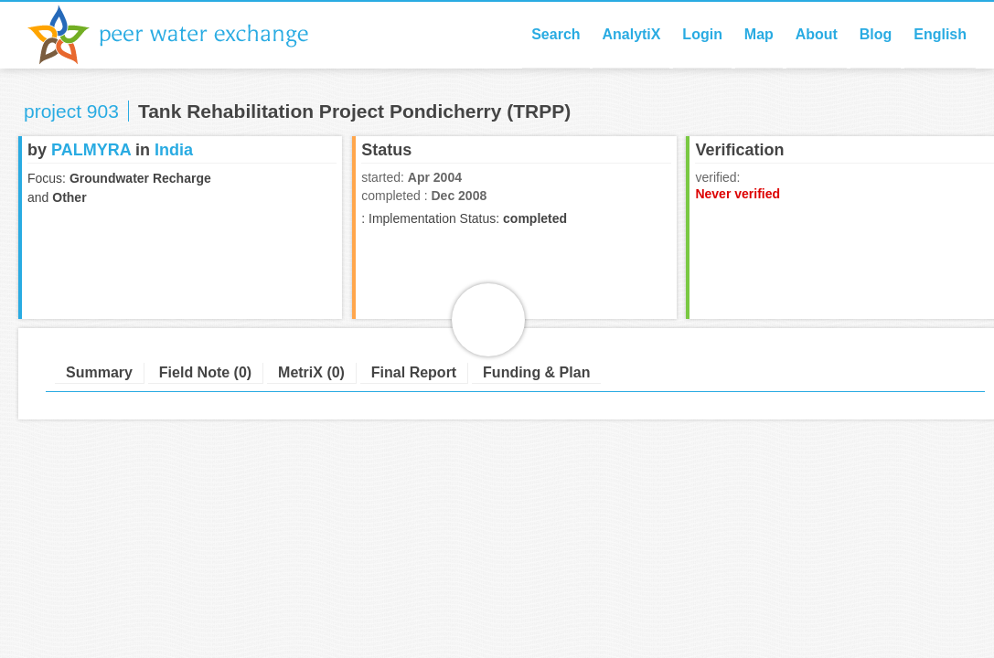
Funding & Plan (536, 372)
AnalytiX (631, 34)
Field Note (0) (205, 372)
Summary (99, 372)
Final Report (413, 372)
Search (555, 34)
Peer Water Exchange (182, 35)
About (817, 34)
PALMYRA (91, 150)
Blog (876, 34)
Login (702, 34)
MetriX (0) (311, 372)
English (940, 34)
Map (759, 34)
